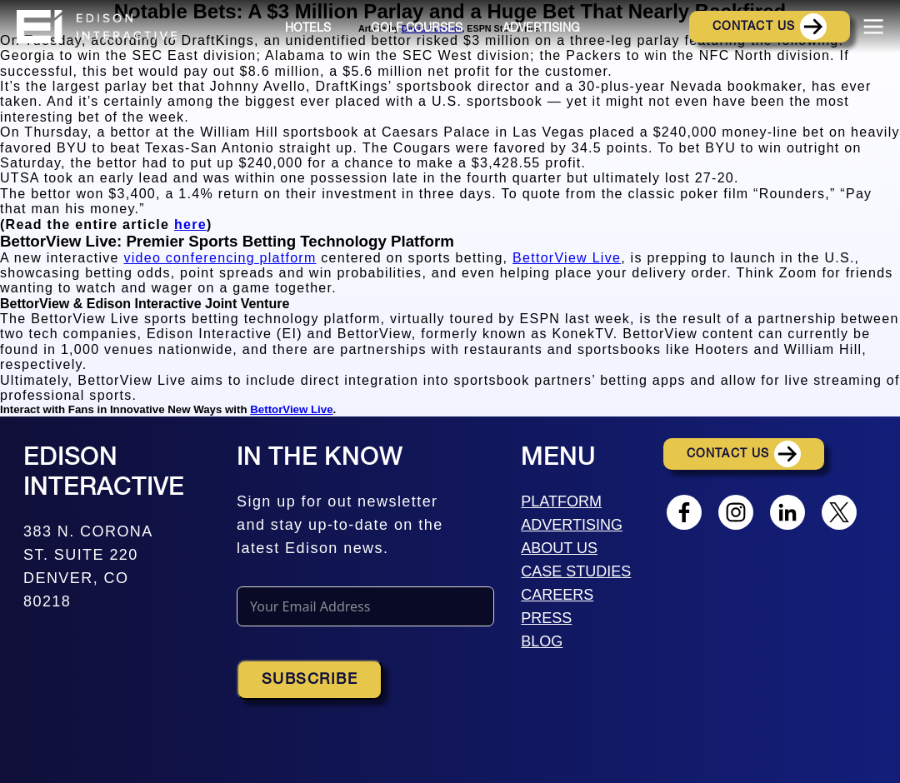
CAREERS (557, 594)
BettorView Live (566, 258)
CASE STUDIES (576, 571)
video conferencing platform (219, 258)
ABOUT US (559, 548)
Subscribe (310, 679)
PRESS (546, 618)
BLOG (541, 641)
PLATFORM (561, 501)
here (190, 224)
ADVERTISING (571, 524)
